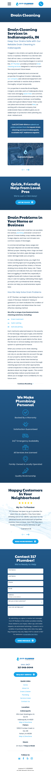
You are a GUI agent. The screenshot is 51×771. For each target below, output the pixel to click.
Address (11, 595)
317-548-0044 (25, 667)
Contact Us (25, 701)
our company (13, 79)
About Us (25, 688)
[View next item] (27, 169)
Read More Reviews (25, 541)
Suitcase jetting (17, 327)
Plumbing (25, 695)
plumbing (20, 233)
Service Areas (25, 698)
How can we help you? (15, 607)
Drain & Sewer (25, 691)
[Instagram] (32, 758)
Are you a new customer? (17, 601)
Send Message (25, 640)
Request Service (25, 674)
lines (34, 104)
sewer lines (27, 94)
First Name (12, 570)
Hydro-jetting (16, 323)
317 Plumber (15, 64)
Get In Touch (25, 202)
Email (10, 588)
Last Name (12, 576)
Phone (10, 582)
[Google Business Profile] (19, 758)
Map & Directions (25, 722)
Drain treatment (17, 319)
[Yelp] (27, 758)
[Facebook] (23, 758)
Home (25, 685)
